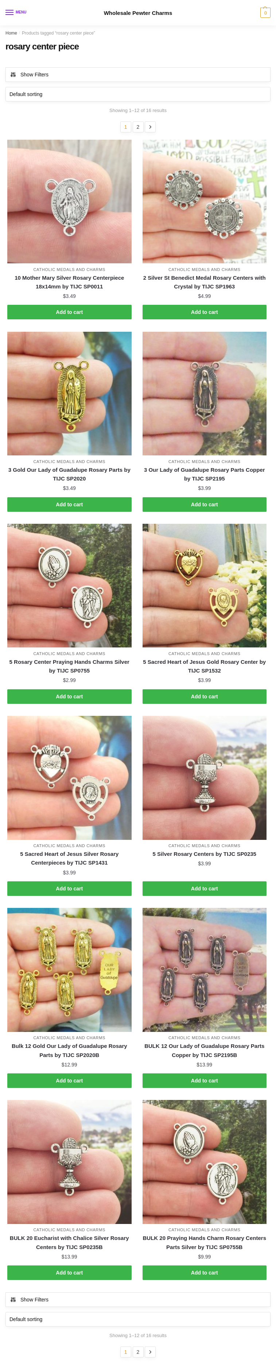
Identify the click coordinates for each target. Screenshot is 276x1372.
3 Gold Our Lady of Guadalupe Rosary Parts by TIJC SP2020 (69, 474)
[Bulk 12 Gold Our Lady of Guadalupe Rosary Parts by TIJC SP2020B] (69, 970)
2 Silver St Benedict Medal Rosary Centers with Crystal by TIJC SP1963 (204, 282)
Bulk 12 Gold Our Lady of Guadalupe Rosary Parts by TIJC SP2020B (69, 1050)
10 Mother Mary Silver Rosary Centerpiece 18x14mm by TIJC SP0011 (69, 282)
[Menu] (16, 12)
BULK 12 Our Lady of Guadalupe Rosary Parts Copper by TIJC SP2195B (204, 1050)
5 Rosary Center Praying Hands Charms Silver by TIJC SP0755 (69, 666)
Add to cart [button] (69, 312)
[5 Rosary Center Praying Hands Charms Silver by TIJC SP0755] (69, 586)
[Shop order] (138, 94)
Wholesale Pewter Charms (138, 13)
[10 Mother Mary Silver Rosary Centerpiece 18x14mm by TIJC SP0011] (69, 202)
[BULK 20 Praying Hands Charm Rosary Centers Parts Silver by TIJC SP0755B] (205, 1162)
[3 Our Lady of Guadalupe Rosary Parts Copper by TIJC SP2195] (205, 394)
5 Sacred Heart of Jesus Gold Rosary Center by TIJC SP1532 (204, 666)
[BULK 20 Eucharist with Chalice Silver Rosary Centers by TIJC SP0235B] (69, 1162)
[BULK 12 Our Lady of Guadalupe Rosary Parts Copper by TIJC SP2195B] (205, 970)
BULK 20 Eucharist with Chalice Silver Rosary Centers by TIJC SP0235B (69, 1242)
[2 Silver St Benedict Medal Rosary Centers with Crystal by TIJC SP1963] (205, 202)
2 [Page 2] (138, 127)
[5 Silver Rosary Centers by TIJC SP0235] (205, 778)
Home (11, 33)
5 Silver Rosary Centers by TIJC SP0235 (204, 854)
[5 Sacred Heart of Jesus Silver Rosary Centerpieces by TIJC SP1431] (69, 778)
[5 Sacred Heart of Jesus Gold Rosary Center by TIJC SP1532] (205, 586)
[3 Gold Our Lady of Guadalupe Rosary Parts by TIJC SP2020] (69, 394)
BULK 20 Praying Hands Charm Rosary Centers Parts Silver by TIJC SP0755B (204, 1242)
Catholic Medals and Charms (69, 269)
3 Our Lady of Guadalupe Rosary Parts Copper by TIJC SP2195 (204, 474)
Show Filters (29, 74)
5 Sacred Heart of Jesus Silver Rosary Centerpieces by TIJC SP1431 (69, 858)
